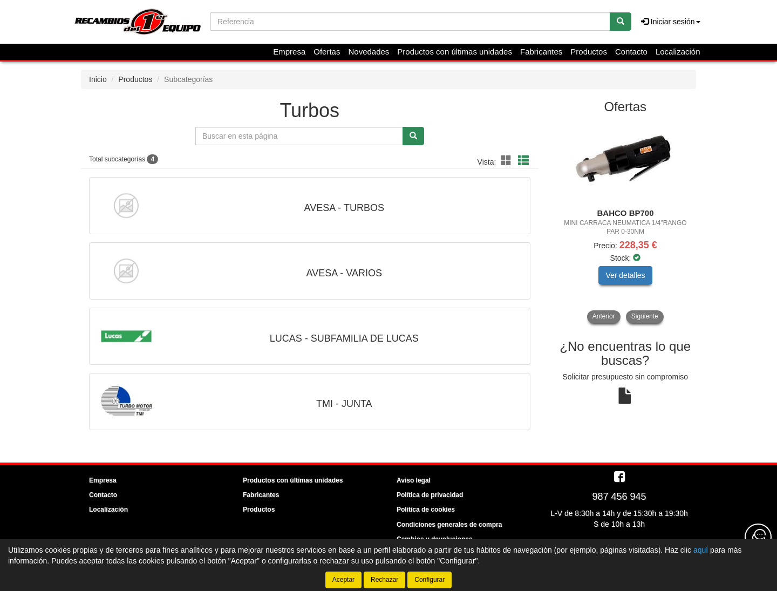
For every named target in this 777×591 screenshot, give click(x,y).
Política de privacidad (430, 495)
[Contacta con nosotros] (758, 537)
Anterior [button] (603, 316)
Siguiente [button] (644, 316)
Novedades (368, 51)
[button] (507, 161)
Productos (588, 51)
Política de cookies (426, 509)
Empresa (289, 51)
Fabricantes (541, 51)
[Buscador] (410, 21)
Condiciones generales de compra (449, 524)
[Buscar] (620, 21)
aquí (700, 550)
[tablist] (626, 222)
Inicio (98, 79)
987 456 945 (619, 496)
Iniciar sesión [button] (670, 21)
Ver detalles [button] (625, 275)
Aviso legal (414, 480)
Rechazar (384, 579)
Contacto (631, 51)
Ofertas (326, 51)
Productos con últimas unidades (454, 51)
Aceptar (343, 579)
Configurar (429, 579)
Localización (678, 51)
